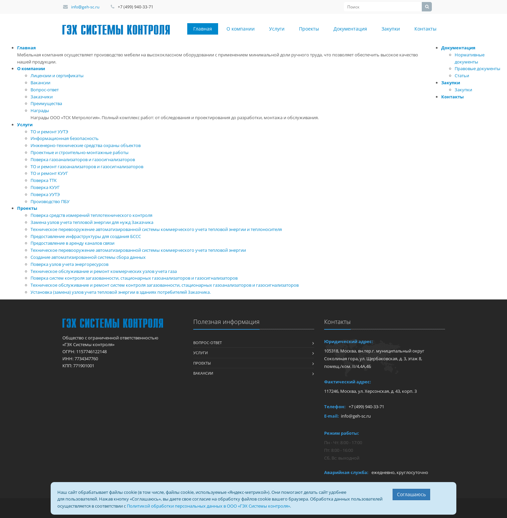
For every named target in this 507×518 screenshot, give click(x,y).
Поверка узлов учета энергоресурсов (69, 264)
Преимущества (46, 103)
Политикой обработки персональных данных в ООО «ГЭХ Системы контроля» (208, 506)
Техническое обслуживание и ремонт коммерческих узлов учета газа (104, 271)
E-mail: (331, 416)
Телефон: (335, 407)
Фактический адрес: (347, 382)
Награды (40, 110)
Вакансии (40, 83)
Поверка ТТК (44, 180)
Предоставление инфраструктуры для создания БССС (86, 236)
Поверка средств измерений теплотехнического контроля (91, 215)
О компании (240, 29)
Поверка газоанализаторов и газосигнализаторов (83, 159)
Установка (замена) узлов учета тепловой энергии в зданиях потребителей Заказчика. (121, 292)
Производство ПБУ (50, 201)
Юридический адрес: (348, 341)
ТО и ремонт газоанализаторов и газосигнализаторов (87, 166)
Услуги (277, 29)
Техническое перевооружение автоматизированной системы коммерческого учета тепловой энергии (138, 250)
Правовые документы (477, 68)
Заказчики (42, 97)
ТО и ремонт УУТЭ (49, 132)
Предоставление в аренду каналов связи (72, 243)
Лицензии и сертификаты (57, 76)
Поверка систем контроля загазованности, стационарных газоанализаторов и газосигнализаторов (134, 278)
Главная (202, 29)
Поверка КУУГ (45, 187)
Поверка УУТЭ (45, 194)
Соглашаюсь (411, 494)
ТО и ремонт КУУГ (49, 173)
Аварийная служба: (346, 472)
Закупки (391, 29)
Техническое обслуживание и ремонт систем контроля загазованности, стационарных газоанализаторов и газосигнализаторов (165, 285)
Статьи (462, 76)
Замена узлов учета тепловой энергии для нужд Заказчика (92, 222)
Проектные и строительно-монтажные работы (80, 152)
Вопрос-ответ (45, 90)
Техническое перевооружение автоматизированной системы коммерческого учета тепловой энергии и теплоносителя (156, 229)
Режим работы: (341, 433)
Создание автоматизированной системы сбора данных (88, 257)
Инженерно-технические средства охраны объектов (86, 145)
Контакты (425, 29)
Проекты (309, 29)
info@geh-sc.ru (85, 7)
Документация (350, 29)
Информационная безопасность (65, 138)
